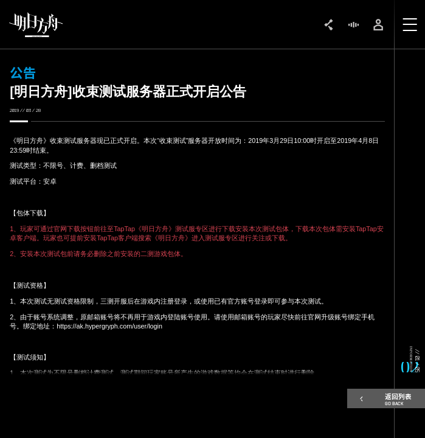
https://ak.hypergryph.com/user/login (109, 326)
